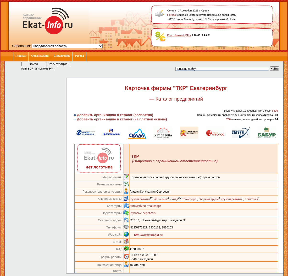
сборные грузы (209, 199)
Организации (40, 55)
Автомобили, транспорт (145, 206)
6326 (275, 110)
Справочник (62, 55)
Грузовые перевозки (142, 213)
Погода (171, 14)
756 (228, 119)
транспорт (189, 199)
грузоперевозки (139, 199)
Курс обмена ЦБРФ (179, 35)
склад (174, 199)
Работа (79, 55)
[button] (62, 68)
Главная (21, 55)
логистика (160, 199)
